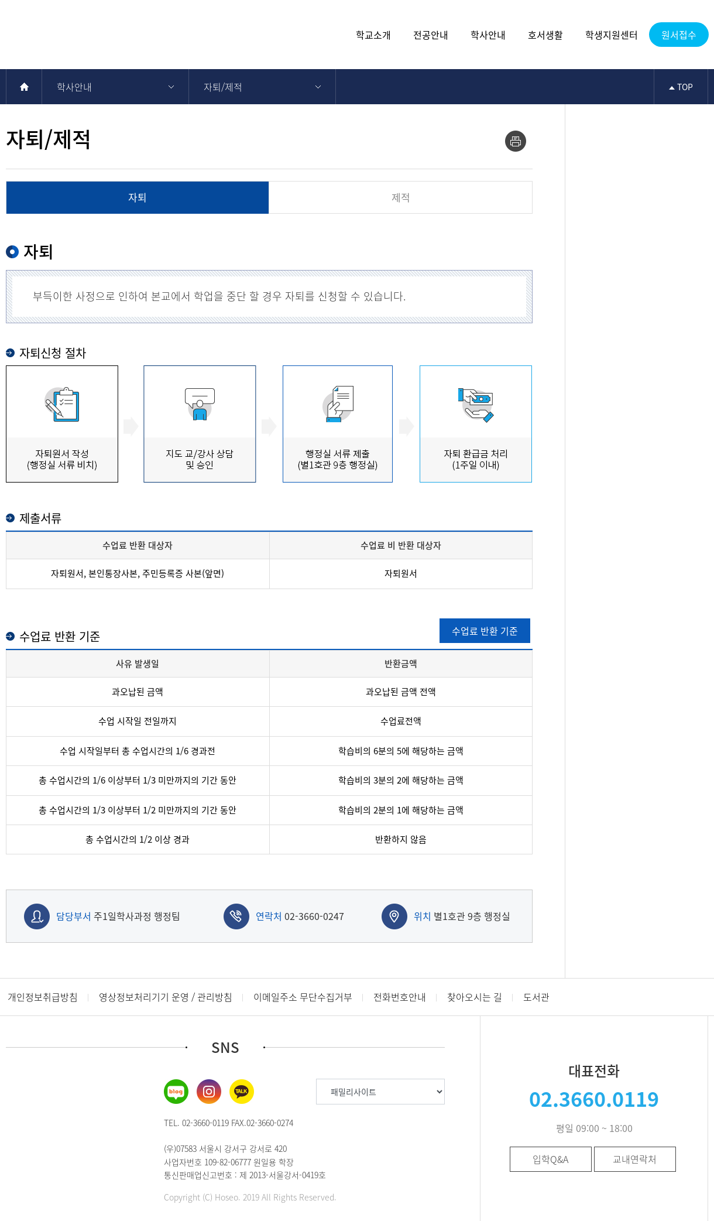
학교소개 (373, 35)
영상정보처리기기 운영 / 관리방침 (165, 997)
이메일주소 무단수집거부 (302, 997)
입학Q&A (550, 1159)
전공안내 (430, 35)
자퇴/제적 (223, 87)
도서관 (536, 997)
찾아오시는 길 (474, 997)
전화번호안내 (399, 997)
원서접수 (678, 35)
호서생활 (545, 35)
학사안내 (488, 35)
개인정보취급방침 (43, 997)
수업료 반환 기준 (485, 631)
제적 (401, 197)
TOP (681, 87)
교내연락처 (635, 1159)
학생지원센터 (611, 35)
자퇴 (137, 197)
